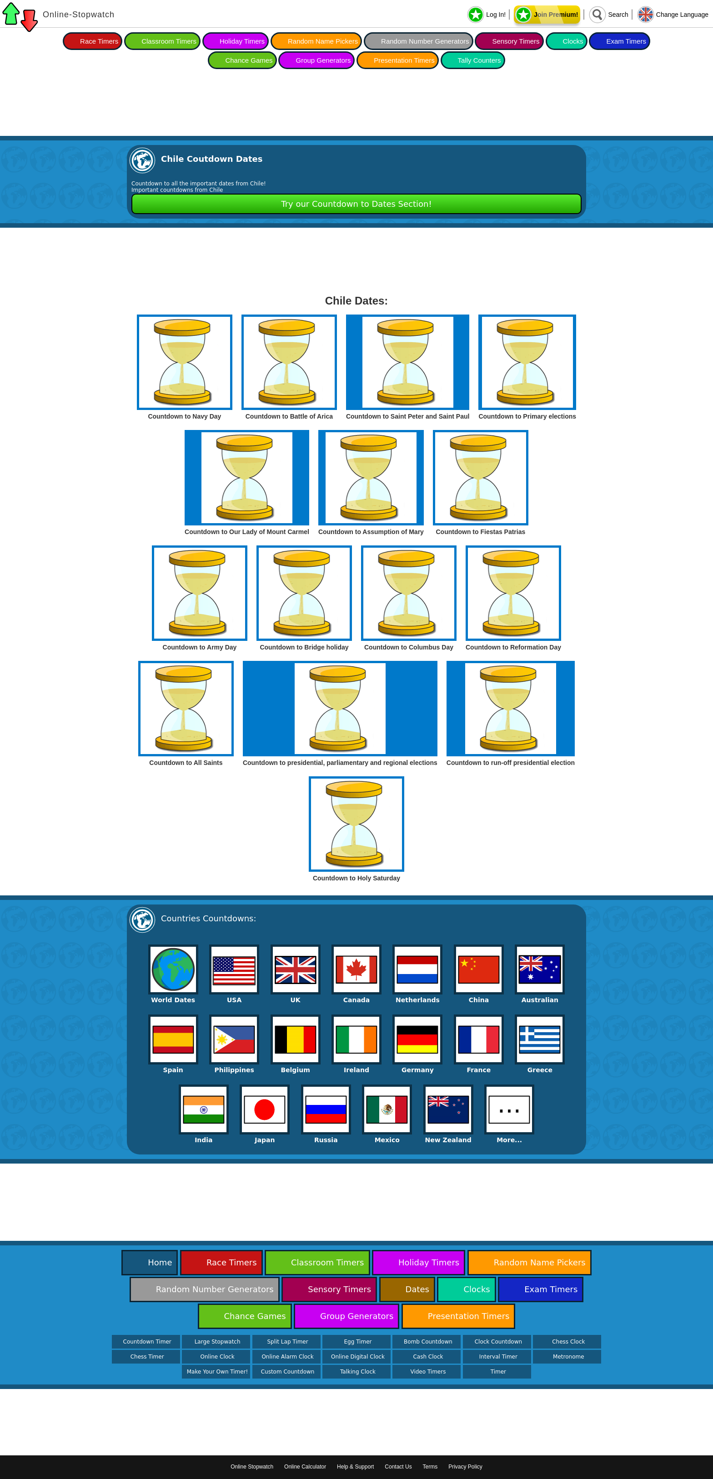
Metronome (568, 1357)
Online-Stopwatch (79, 14)
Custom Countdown (288, 1372)
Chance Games (248, 60)
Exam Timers (626, 41)
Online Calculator (305, 1467)
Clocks (573, 41)
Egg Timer (358, 1342)
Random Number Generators (425, 41)
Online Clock (218, 1357)
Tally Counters (479, 60)
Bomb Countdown (428, 1342)
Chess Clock (568, 1342)
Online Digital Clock (358, 1357)
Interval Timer (498, 1357)
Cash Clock (428, 1357)
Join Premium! (556, 14)
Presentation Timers (404, 60)
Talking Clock (358, 1372)
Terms (430, 1467)
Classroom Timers (168, 41)
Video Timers (428, 1372)
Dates (417, 1289)
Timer (498, 1372)
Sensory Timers (515, 41)
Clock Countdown (498, 1342)
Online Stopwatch (252, 1467)
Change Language (682, 14)
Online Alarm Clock (287, 1357)
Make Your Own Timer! (217, 1372)
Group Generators (323, 60)
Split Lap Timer (287, 1342)
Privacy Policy (465, 1467)
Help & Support (355, 1467)
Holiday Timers (242, 41)
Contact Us (398, 1467)
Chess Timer (147, 1357)
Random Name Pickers (323, 41)
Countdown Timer (147, 1342)
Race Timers (99, 41)
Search (618, 14)
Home (160, 1262)
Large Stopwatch (218, 1342)
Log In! (496, 14)
